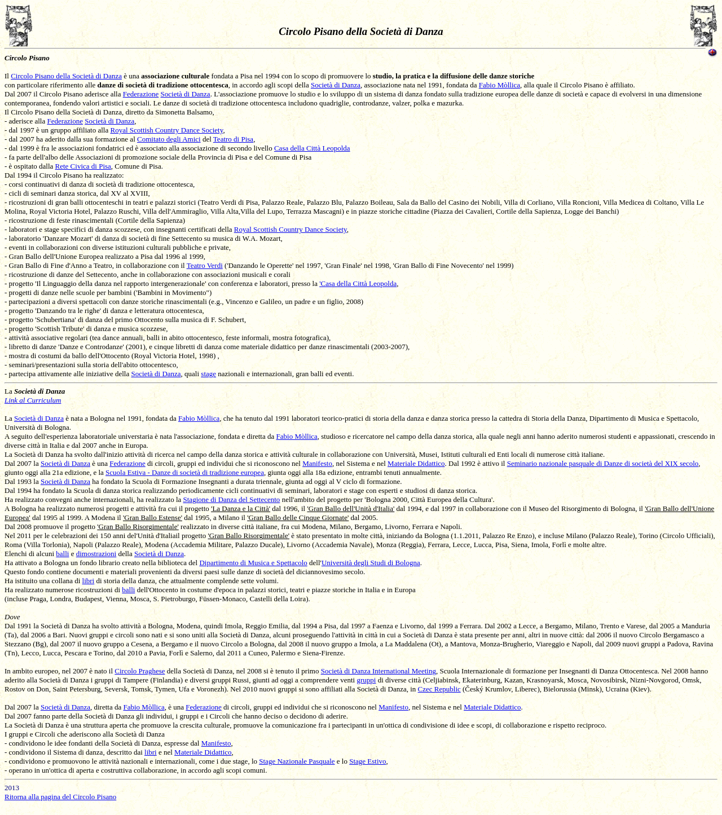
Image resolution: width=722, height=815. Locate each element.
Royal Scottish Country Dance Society (166, 130)
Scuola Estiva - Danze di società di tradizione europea (184, 472)
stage (208, 373)
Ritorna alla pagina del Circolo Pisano (60, 796)
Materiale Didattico (416, 463)
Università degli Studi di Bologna (371, 562)
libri (88, 580)
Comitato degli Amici (169, 139)
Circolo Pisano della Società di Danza (66, 76)
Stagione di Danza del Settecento (231, 499)
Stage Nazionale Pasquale (296, 761)
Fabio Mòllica (499, 85)
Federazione (141, 94)
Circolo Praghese (140, 671)
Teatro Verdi (205, 265)
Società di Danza (335, 85)
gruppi (366, 680)
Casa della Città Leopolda (312, 148)
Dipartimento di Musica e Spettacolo (253, 562)
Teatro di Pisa (233, 139)
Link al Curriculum (33, 400)
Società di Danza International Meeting (378, 671)
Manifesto (317, 463)
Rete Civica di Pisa (83, 166)
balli (62, 553)
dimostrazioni (96, 553)
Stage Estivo (367, 761)
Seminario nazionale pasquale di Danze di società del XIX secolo (603, 463)
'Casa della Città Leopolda (358, 283)
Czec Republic (439, 689)
